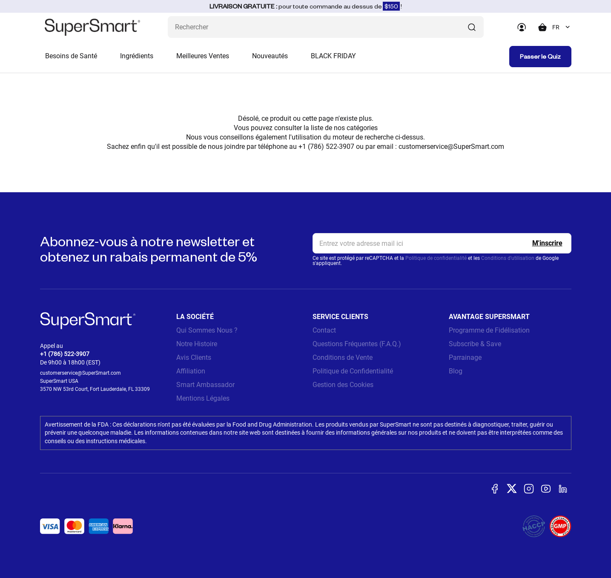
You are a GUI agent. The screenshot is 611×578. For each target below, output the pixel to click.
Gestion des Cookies (343, 385)
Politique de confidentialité (436, 258)
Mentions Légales (202, 398)
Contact (324, 330)
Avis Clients (193, 357)
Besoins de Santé (71, 56)
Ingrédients (136, 56)
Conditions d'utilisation (507, 258)
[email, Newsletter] (442, 243)
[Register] (547, 243)
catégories (362, 128)
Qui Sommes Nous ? (207, 330)
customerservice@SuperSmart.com (451, 146)
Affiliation (190, 371)
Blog (455, 371)
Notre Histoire (196, 344)
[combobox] (561, 27)
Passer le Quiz (540, 56)
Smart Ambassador (205, 385)
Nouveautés (270, 56)
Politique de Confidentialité (353, 371)
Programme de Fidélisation (489, 330)
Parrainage (465, 357)
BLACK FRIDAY (333, 56)
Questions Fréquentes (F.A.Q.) (357, 344)
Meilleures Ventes (202, 56)
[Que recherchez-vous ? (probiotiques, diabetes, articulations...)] (326, 27)
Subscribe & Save (475, 344)
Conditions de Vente (343, 357)
